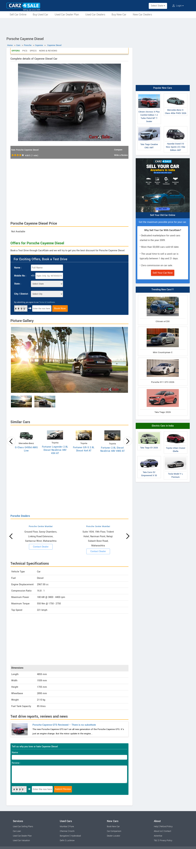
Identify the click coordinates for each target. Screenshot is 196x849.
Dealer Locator (113, 835)
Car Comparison (114, 831)
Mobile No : (20, 275)
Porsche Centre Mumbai (41, 526)
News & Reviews (48, 50)
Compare (118, 149)
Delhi (62, 840)
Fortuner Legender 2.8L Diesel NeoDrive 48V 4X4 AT (55, 450)
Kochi (71, 831)
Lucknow (70, 840)
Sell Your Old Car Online (162, 215)
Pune (71, 826)
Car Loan (17, 831)
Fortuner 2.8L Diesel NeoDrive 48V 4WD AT (112, 449)
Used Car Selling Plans (23, 826)
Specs (33, 50)
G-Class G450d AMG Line (26, 449)
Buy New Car (119, 14)
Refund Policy (166, 826)
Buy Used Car (40, 14)
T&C (156, 840)
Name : (18, 267)
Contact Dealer (41, 546)
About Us (158, 831)
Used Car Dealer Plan (67, 14)
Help (156, 826)
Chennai (63, 831)
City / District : (21, 294)
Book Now (60, 308)
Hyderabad (76, 835)
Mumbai (63, 826)
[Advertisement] (98, 27)
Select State (158, 5)
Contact (167, 831)
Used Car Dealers (95, 14)
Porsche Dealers (20, 516)
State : (17, 283)
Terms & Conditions (47, 302)
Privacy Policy (166, 840)
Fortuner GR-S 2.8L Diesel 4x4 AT (84, 449)
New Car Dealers (142, 14)
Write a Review (121, 155)
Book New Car (113, 826)
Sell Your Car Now (163, 273)
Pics (24, 50)
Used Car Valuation (21, 840)
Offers (16, 50)
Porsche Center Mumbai (98, 526)
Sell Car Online (18, 14)
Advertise (158, 835)
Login (178, 5)
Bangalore (64, 835)
